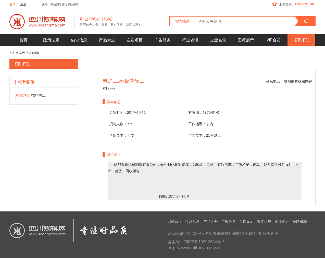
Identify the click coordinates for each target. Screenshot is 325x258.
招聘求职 (301, 40)
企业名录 (218, 40)
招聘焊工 (30, 95)
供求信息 (79, 40)
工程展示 (246, 40)
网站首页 (175, 221)
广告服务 (162, 40)
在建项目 (135, 40)
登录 (12, 4)
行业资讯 (190, 40)
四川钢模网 (17, 53)
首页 (23, 40)
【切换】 (107, 19)
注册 (23, 4)
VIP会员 (274, 40)
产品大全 (107, 40)
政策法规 (51, 40)
